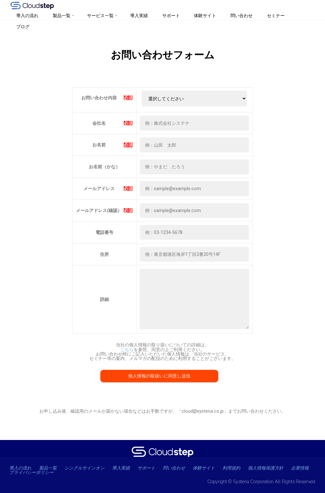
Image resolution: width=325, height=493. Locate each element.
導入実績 (124, 468)
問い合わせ (179, 468)
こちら (127, 349)
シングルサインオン (86, 468)
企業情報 (18, 472)
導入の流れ (20, 468)
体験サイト (210, 468)
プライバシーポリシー (58, 472)
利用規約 (238, 468)
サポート (150, 468)
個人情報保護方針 (272, 468)
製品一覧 (48, 468)
